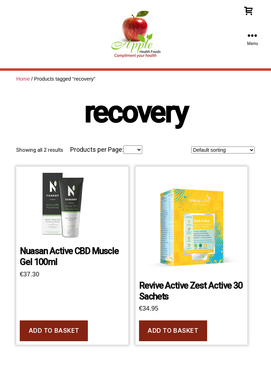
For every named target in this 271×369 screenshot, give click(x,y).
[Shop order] (223, 150)
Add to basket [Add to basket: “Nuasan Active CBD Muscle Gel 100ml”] (54, 330)
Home (23, 79)
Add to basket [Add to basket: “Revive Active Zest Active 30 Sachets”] (172, 330)
